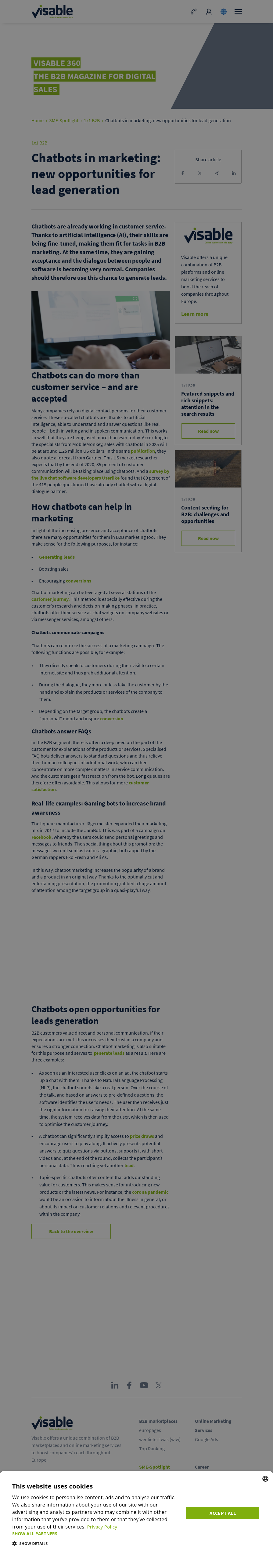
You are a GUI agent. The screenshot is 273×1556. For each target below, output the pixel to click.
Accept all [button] (224, 1512)
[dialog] (136, 1513)
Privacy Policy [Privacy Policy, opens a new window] (90, 1526)
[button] (96, 1533)
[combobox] (265, 1479)
